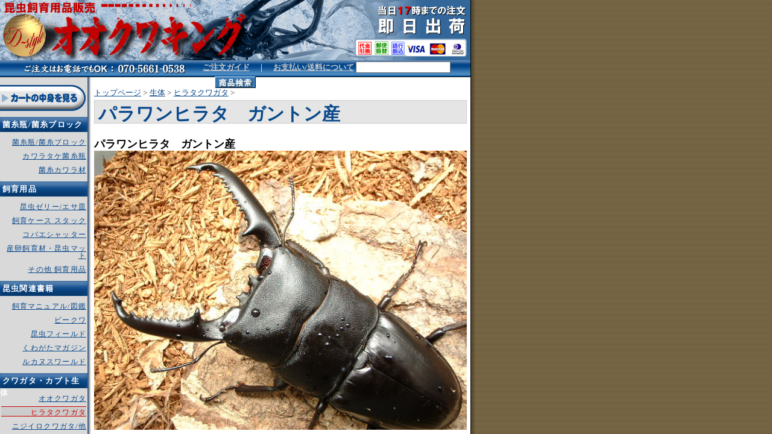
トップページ (117, 92)
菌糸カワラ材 (62, 170)
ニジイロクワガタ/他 (49, 426)
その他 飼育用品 (57, 269)
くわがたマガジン (54, 348)
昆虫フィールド (58, 334)
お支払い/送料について (313, 67)
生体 (157, 92)
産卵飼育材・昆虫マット (46, 252)
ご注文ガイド (226, 67)
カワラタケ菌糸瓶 (54, 156)
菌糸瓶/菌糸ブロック (49, 142)
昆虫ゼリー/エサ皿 (53, 207)
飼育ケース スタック (49, 220)
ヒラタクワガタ (201, 92)
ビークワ (70, 320)
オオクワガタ (62, 398)
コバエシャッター (54, 234)
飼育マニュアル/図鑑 (49, 306)
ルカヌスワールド (54, 361)
